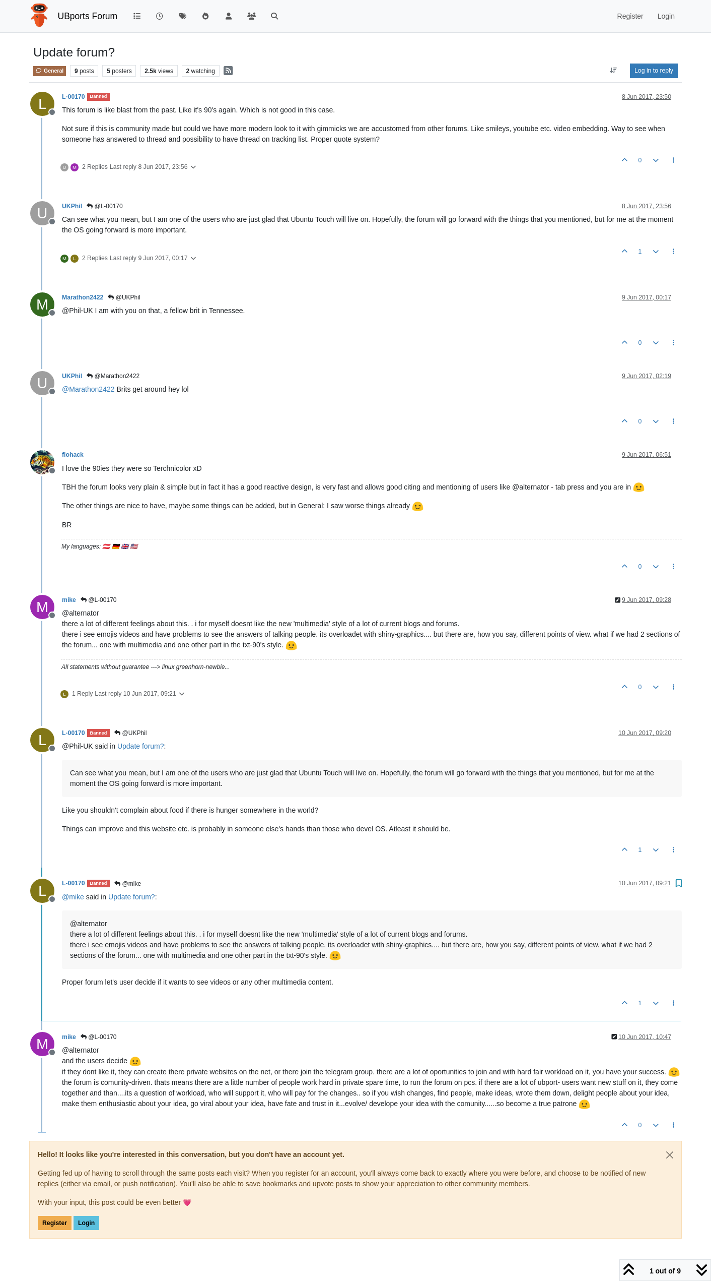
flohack (73, 454)
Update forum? (140, 746)
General (49, 71)
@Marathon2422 (113, 376)
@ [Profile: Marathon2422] (88, 389)
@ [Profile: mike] (73, 897)
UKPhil (72, 206)
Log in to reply (653, 70)
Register (54, 1223)
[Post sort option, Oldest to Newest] (613, 71)
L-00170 (73, 96)
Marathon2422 (82, 297)
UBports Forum (88, 16)
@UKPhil (124, 297)
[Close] (669, 1155)
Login (86, 1223)
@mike (127, 883)
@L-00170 (105, 206)
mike (69, 599)
